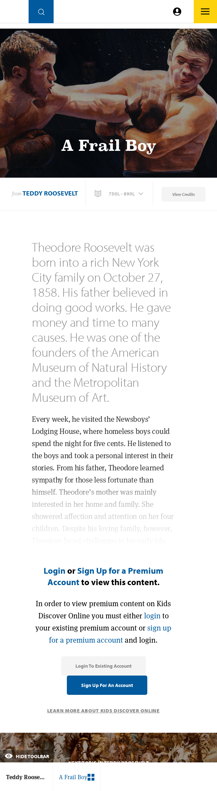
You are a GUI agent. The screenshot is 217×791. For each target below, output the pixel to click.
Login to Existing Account (103, 666)
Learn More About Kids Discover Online (103, 710)
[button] (119, 194)
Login (54, 570)
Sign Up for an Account (107, 685)
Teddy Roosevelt (50, 193)
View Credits (183, 194)
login (152, 616)
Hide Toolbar (27, 756)
